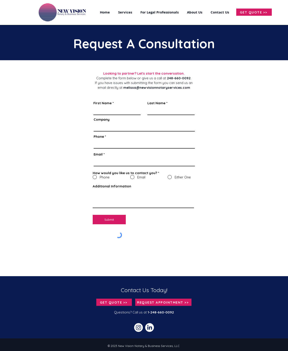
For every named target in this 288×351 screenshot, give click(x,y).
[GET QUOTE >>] (254, 12)
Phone (99, 136)
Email (98, 154)
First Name (102, 103)
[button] (220, 12)
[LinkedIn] (149, 327)
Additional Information (112, 186)
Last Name (156, 103)
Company (102, 119)
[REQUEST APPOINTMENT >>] (163, 302)
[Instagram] (138, 327)
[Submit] (109, 219)
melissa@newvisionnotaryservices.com (156, 87)
